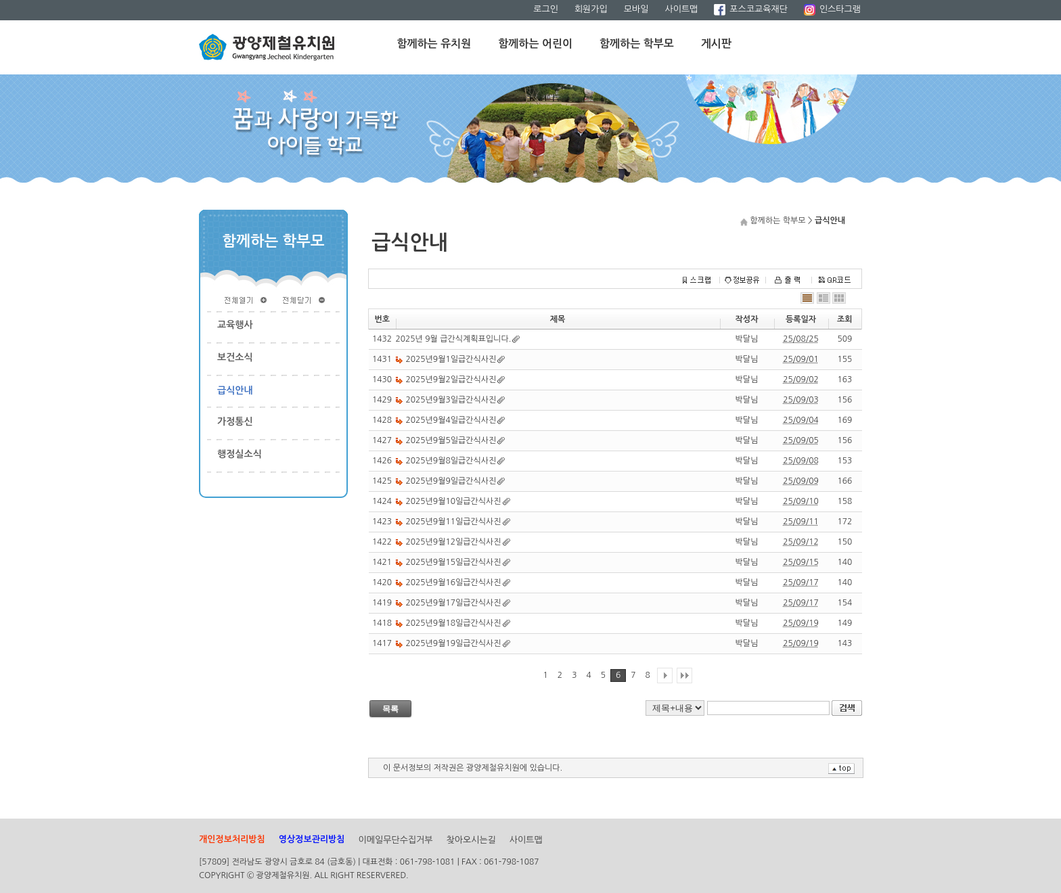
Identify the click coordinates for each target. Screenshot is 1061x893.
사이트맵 (681, 9)
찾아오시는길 (471, 839)
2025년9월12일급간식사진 (453, 542)
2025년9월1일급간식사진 (451, 359)
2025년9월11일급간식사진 (453, 522)
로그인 (545, 9)
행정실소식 (239, 454)
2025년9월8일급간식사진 (451, 461)
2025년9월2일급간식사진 (451, 379)
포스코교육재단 (751, 9)
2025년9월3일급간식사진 (451, 400)
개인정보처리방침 (232, 839)
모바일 (636, 9)
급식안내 (235, 390)
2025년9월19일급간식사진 (453, 643)
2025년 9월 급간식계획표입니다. (454, 339)
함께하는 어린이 (535, 44)
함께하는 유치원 (434, 44)
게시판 (716, 44)
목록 (390, 709)
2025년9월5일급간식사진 (451, 440)
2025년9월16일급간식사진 (453, 582)
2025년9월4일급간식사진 (451, 420)
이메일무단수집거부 (396, 839)
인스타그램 (832, 9)
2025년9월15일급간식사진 (453, 562)
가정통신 (235, 421)
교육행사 (235, 324)
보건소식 (235, 357)
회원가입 (591, 9)
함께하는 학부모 (637, 44)
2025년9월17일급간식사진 (453, 603)
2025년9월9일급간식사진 (451, 481)
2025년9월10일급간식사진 (453, 501)
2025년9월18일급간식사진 (453, 623)
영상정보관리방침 (312, 839)
